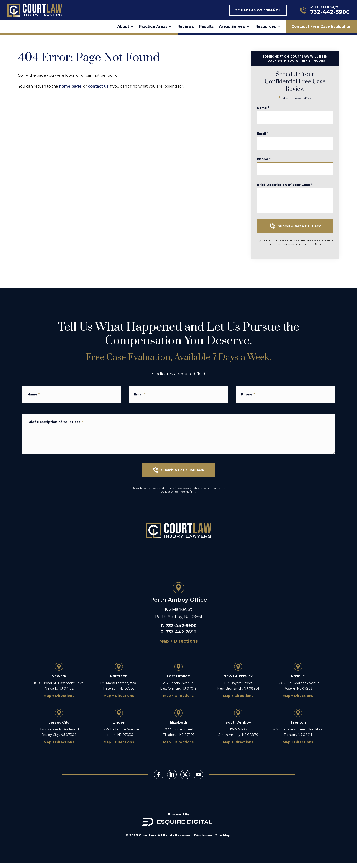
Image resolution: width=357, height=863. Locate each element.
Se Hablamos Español (258, 10)
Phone (268, 161)
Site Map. (223, 835)
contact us (98, 86)
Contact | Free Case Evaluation (321, 26)
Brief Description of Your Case (289, 190)
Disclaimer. (203, 835)
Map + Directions (178, 641)
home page (70, 86)
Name (268, 110)
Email (267, 135)
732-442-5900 (181, 625)
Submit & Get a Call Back (299, 226)
